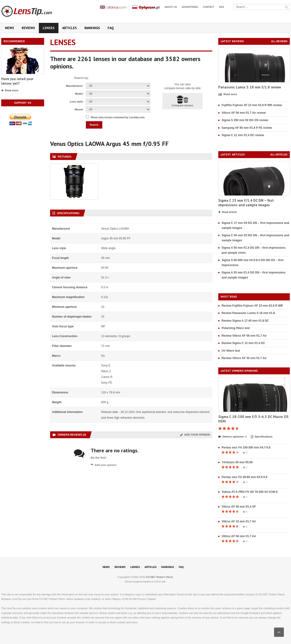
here (38, 622)
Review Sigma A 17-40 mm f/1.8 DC (245, 320)
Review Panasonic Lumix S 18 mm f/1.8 (248, 313)
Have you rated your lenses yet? (17, 81)
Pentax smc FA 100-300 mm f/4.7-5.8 (246, 447)
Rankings (92, 28)
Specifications (262, 436)
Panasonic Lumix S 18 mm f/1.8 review (249, 87)
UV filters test (231, 350)
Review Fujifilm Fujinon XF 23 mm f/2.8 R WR (252, 305)
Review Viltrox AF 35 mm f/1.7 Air (244, 358)
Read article (227, 212)
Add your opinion (195, 434)
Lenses (49, 28)
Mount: (79, 109)
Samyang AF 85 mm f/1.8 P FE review (247, 127)
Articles (69, 28)
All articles (278, 154)
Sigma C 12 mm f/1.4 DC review (243, 135)
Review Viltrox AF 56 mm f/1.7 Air (244, 335)
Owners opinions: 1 (232, 436)
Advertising (190, 7)
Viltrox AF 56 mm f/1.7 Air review (244, 112)
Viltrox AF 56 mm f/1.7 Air (239, 536)
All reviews (279, 41)
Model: (79, 93)
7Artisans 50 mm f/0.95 (237, 462)
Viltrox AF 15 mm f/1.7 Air (239, 521)
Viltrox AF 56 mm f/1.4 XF (239, 506)
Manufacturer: (74, 85)
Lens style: (76, 101)
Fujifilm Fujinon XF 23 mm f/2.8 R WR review (252, 105)
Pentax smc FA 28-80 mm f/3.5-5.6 (244, 477)
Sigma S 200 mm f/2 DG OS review (245, 120)
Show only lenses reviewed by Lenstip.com (118, 117)
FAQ (111, 28)
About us (171, 7)
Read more (9, 90)
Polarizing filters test (236, 328)
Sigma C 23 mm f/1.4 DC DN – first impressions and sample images (246, 202)
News (9, 28)
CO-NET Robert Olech (159, 577)
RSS (221, 7)
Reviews (28, 28)
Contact (208, 7)
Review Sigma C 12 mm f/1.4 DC (243, 343)
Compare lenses (182, 101)
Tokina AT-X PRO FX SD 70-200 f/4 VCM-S (250, 492)
